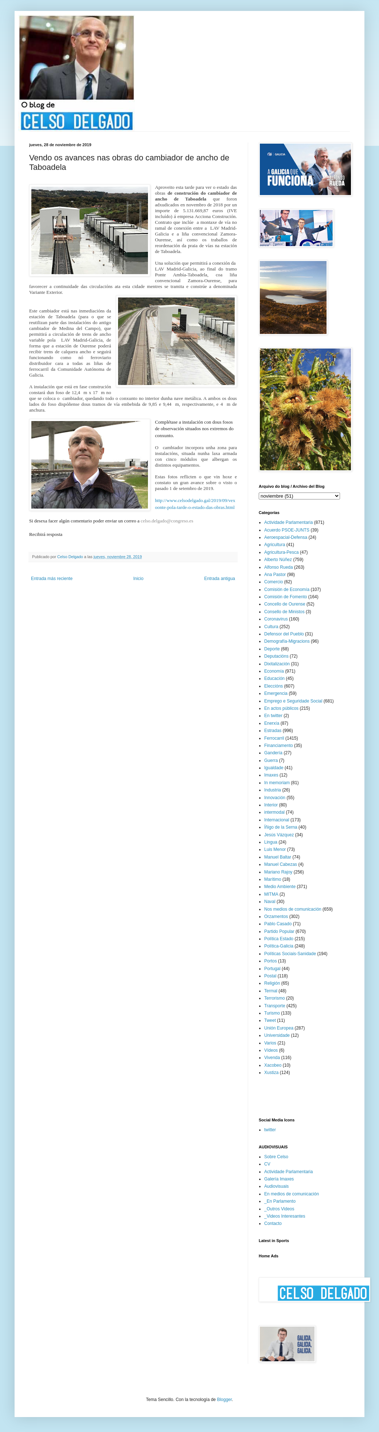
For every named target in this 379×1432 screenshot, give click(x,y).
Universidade (277, 1035)
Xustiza (271, 1072)
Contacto (273, 1223)
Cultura (271, 626)
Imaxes (271, 775)
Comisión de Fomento (285, 596)
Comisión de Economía (286, 589)
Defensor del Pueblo (284, 634)
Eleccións (273, 686)
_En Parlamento (280, 1201)
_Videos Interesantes (284, 1216)
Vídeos (271, 1050)
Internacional (276, 819)
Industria (272, 790)
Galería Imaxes (279, 1179)
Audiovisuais (276, 1186)
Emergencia (276, 693)
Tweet (270, 1020)
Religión (272, 983)
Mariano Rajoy (278, 872)
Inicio (138, 578)
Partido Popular (279, 931)
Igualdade (274, 767)
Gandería (273, 752)
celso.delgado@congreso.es (167, 521)
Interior (271, 805)
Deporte (272, 648)
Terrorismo (274, 998)
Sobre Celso (276, 1156)
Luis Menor (275, 849)
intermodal (274, 812)
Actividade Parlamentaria (288, 522)
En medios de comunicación (291, 1193)
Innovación (274, 797)
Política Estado (278, 938)
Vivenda (272, 1057)
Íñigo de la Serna (280, 827)
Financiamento (278, 745)
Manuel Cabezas (280, 864)
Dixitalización (277, 663)
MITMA (271, 894)
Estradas (272, 730)
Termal (270, 990)
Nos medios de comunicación (292, 909)
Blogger (224, 1399)
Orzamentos (276, 916)
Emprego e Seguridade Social (293, 701)
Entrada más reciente (52, 578)
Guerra (271, 760)
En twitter (273, 715)
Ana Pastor (275, 574)
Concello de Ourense (284, 604)
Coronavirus (276, 619)
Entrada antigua (219, 578)
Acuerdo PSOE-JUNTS (286, 530)
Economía (274, 671)
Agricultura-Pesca (281, 552)
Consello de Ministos (284, 611)
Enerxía (271, 723)
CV (267, 1164)
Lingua (270, 842)
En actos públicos (281, 708)
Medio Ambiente (280, 886)
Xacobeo (272, 1065)
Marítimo (272, 879)
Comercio (273, 581)
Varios (270, 1043)
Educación (274, 678)
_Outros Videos (279, 1208)
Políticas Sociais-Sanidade (290, 953)
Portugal (272, 968)
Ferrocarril (274, 738)
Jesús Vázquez (279, 834)
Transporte (274, 1005)
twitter (270, 1129)
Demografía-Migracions (287, 641)
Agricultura (274, 544)
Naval (270, 901)
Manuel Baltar (277, 857)
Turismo (272, 1013)
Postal (270, 975)
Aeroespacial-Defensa (285, 537)
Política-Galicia (278, 946)
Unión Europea (278, 1028)
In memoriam (277, 782)
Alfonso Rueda (278, 567)
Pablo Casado (278, 923)
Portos (270, 961)
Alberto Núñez (278, 559)
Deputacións (276, 656)
